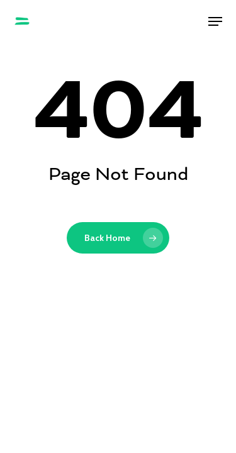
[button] (215, 21)
